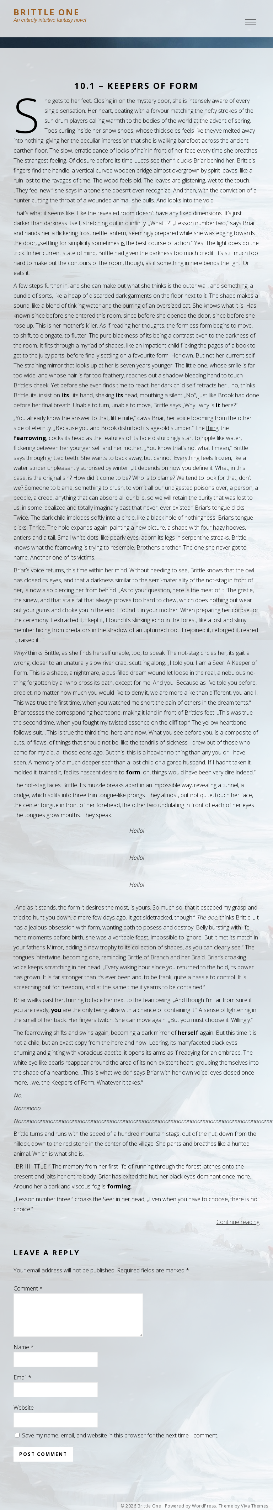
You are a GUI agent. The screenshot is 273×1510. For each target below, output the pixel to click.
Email (22, 1386)
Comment (28, 1288)
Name (24, 1356)
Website (24, 1416)
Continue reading (237, 1222)
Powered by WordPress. (191, 1506)
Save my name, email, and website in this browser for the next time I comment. (120, 1444)
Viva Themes (254, 1506)
